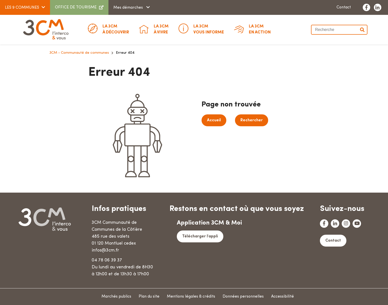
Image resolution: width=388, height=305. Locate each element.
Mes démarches (128, 8)
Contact (343, 7)
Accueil (214, 120)
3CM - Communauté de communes (79, 53)
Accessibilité (282, 297)
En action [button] (260, 29)
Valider (362, 30)
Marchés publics (116, 297)
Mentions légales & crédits (191, 297)
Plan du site (149, 297)
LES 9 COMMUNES (22, 8)
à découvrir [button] (116, 29)
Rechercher (251, 120)
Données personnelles (243, 297)
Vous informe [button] (208, 29)
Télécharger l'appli (200, 236)
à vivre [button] (161, 29)
